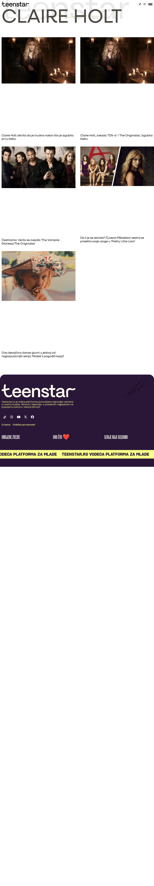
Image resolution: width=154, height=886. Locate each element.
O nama (6, 425)
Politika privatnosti (24, 425)
